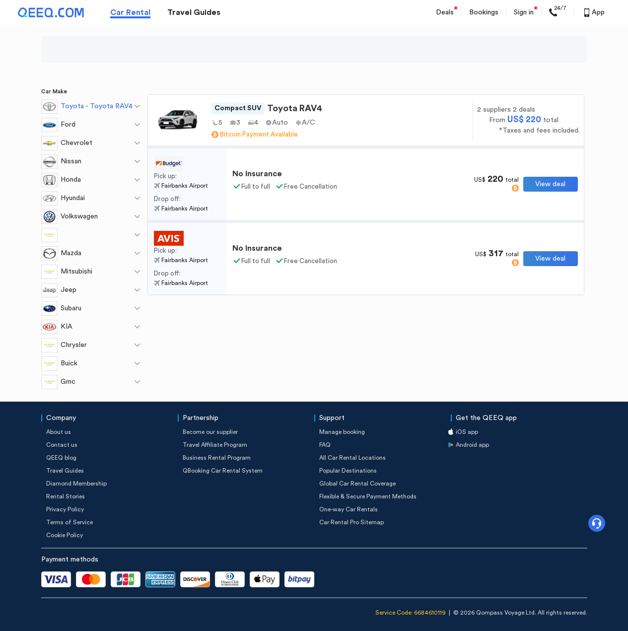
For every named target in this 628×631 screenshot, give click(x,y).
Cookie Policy (64, 535)
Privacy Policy (65, 509)
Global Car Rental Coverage (357, 484)
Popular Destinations (348, 471)
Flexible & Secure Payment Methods (368, 496)
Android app (472, 445)
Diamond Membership (76, 484)
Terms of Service (69, 522)
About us (58, 432)
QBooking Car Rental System (223, 471)
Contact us (61, 445)
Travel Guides (193, 12)
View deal (550, 184)
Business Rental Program (217, 458)
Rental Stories (65, 496)
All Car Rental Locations (352, 458)
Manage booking (342, 432)
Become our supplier (210, 432)
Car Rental (130, 12)
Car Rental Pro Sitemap (351, 522)
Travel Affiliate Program (215, 445)
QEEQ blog (61, 458)
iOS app (467, 432)
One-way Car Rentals (348, 509)
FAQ (325, 445)
